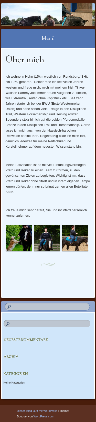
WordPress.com (44, 416)
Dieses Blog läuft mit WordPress (37, 410)
